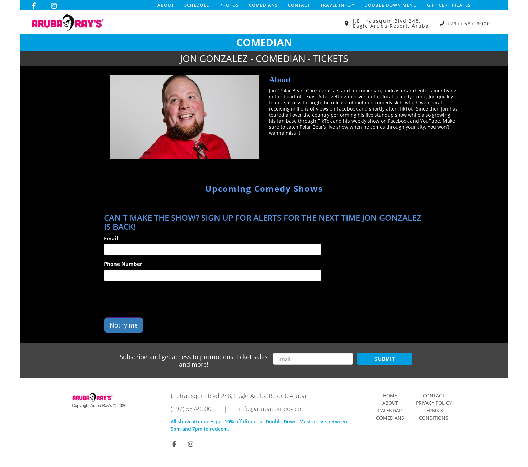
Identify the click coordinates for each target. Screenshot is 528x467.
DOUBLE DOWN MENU (390, 5)
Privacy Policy (434, 403)
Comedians (263, 5)
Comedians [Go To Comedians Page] (390, 418)
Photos (229, 5)
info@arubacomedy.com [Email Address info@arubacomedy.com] (273, 409)
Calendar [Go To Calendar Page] (390, 410)
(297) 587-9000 (469, 23)
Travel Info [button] (337, 5)
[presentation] (155, 299)
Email (111, 238)
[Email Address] (313, 359)
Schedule (196, 5)
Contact (299, 5)
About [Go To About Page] (390, 403)
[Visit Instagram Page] (53, 6)
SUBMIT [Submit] (384, 359)
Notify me (124, 325)
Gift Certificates (449, 5)
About (165, 5)
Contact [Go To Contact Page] (434, 395)
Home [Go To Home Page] (390, 395)
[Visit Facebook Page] (33, 6)
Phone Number (123, 263)
